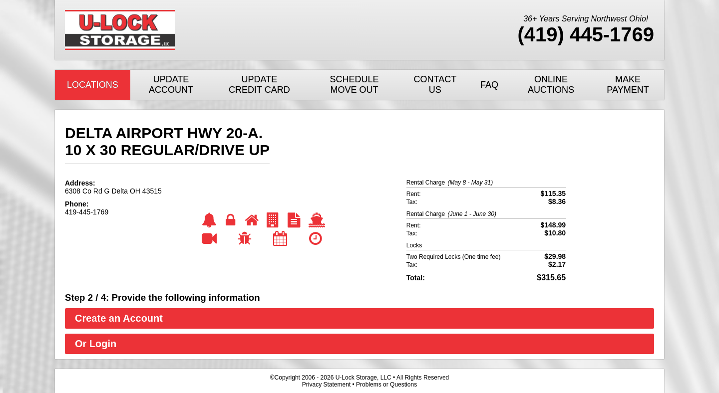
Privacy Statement (326, 384)
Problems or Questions (386, 384)
